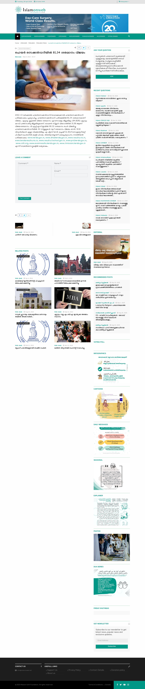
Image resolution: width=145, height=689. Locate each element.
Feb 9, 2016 (67, 278)
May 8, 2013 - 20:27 (29, 57)
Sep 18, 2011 (86, 232)
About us (51, 673)
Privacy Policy (75, 670)
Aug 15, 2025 (107, 262)
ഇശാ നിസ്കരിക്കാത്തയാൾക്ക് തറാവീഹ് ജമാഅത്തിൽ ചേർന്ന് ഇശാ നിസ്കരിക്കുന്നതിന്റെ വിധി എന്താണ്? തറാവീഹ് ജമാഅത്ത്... (111, 192)
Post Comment (25, 198)
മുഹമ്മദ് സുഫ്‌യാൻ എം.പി (105, 303)
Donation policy (118, 670)
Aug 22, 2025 (115, 325)
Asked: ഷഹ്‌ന (101, 106)
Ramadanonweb (88, 36)
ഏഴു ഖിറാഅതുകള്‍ (83, 235)
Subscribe (112, 647)
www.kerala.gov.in (36, 138)
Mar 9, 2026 (113, 215)
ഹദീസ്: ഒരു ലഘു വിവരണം (26, 235)
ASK (111, 77)
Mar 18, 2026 (113, 96)
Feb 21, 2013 (29, 345)
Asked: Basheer (101, 131)
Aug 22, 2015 (29, 312)
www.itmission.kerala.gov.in (73, 143)
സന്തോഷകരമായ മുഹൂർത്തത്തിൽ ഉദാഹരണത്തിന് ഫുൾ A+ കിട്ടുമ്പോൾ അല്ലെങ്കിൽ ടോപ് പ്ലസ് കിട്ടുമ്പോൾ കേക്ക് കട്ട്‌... (111, 178)
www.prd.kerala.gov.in (76, 141)
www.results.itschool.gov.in (52, 141)
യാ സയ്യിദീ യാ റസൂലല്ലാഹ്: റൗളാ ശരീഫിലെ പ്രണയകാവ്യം (109, 296)
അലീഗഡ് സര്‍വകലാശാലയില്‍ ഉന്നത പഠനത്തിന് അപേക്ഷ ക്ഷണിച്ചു (70, 282)
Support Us (52, 670)
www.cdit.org (22, 143)
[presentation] (33, 189)
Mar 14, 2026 (114, 130)
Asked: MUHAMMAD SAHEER (106, 201)
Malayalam (124, 2)
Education (32, 43)
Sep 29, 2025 (115, 282)
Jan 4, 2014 (28, 278)
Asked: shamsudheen (103, 158)
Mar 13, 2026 (113, 143)
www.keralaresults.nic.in (26, 141)
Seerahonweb (39, 36)
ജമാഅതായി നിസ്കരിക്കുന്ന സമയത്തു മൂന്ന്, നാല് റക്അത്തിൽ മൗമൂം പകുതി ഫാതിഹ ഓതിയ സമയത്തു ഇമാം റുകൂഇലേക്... (112, 207)
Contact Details (97, 670)
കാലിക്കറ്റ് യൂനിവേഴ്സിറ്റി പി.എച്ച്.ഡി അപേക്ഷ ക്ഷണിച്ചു (29, 282)
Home (17, 43)
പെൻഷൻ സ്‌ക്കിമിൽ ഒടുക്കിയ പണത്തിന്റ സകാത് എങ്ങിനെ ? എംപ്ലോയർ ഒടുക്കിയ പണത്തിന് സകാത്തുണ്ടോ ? (108, 163)
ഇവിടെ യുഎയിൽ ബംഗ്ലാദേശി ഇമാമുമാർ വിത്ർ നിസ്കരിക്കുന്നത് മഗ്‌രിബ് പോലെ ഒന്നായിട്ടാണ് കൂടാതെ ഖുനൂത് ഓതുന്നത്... (112, 149)
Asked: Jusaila (101, 172)
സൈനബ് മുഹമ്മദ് (102, 293)
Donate (108, 685)
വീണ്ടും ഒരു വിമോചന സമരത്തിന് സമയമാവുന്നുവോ (108, 266)
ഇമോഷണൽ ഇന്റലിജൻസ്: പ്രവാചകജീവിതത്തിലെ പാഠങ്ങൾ (109, 286)
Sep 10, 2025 (115, 292)
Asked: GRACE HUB (102, 121)
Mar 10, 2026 (123, 201)
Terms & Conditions (96, 685)
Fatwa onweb (113, 36)
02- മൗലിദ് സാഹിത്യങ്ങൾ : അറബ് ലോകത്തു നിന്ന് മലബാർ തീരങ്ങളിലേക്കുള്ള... (110, 318)
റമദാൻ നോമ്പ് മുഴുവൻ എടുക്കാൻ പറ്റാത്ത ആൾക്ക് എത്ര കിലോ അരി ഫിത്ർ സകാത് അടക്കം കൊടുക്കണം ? (111, 135)
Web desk (18, 57)
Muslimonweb (74, 36)
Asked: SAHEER (101, 143)
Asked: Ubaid (100, 187)
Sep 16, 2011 (29, 232)
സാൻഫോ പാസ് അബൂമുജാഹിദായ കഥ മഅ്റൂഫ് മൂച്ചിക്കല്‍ (110, 329)
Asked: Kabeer (101, 96)
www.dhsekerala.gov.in (56, 138)
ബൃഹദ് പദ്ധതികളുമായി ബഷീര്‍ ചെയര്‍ (30, 348)
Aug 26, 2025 (122, 313)
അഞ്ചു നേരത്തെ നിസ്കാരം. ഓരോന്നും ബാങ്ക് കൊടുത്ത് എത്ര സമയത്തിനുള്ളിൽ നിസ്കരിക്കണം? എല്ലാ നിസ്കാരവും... (110, 112)
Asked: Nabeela (101, 216)
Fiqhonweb (52, 36)
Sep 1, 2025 (120, 303)
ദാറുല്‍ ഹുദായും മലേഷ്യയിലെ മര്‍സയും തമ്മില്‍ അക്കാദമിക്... (31, 316)
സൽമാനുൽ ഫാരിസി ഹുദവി (105, 313)
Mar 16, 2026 (116, 120)
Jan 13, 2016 (68, 345)
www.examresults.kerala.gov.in (44, 143)
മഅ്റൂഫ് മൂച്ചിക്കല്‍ (102, 283)
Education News (41, 43)
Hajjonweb (101, 36)
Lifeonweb (62, 36)
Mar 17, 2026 (112, 106)
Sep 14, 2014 (68, 312)
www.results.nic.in (76, 138)
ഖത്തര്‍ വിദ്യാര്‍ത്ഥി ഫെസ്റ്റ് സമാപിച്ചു (69, 348)
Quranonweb (26, 36)
